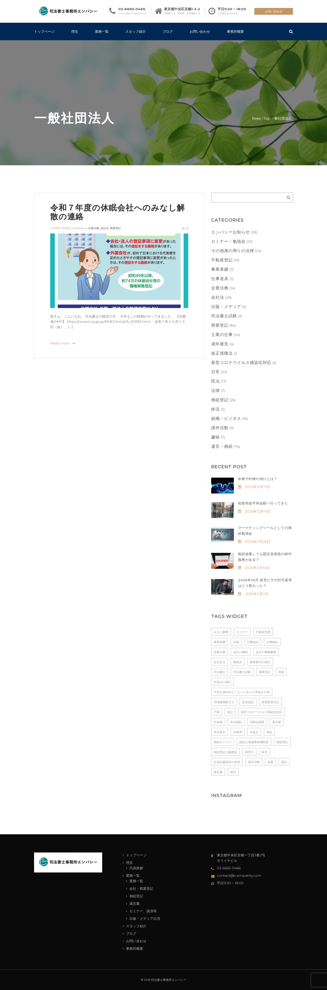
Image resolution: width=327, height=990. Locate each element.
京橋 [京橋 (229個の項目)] (236, 642)
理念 (74, 31)
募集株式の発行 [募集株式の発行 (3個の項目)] (260, 662)
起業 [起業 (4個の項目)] (270, 762)
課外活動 (219, 427)
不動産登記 (222, 260)
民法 (215, 381)
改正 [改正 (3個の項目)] (230, 712)
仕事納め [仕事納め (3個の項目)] (272, 642)
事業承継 (219, 269)
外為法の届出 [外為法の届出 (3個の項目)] (222, 682)
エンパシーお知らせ (230, 232)
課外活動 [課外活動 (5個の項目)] (254, 762)
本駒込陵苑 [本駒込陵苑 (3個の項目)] (257, 722)
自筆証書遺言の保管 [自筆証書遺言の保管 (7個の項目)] (227, 762)
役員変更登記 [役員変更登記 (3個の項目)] (270, 702)
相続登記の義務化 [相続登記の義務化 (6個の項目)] (225, 752)
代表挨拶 (136, 868)
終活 (215, 409)
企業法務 (93, 228)
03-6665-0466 (131, 9)
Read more (60, 343)
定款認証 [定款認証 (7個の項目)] (248, 702)
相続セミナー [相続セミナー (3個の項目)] (222, 742)
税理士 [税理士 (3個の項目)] (249, 752)
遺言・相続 (222, 446)
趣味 (215, 437)
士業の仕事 (222, 334)
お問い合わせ (273, 11)
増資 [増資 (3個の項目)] (281, 672)
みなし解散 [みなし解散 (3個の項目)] (221, 632)
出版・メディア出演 (144, 918)
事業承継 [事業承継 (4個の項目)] (219, 642)
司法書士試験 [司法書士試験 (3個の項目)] (242, 672)
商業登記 (115, 228)
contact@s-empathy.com (132, 13)
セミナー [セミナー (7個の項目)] (242, 632)
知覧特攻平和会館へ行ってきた (263, 503)
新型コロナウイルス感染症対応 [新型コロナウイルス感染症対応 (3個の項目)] (261, 712)
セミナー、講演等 (143, 911)
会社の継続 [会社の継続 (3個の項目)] (240, 652)
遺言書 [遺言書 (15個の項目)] (218, 772)
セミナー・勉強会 (228, 241)
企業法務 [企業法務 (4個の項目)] (219, 652)
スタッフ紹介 (135, 31)
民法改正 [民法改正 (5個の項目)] (219, 732)
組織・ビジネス (226, 418)
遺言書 (134, 903)
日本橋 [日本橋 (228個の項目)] (218, 722)
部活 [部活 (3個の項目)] (233, 772)
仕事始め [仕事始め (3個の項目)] (253, 642)
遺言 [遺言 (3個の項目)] (284, 762)
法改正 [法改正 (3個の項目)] (254, 732)
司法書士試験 (224, 315)
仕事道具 (219, 278)
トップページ (44, 31)
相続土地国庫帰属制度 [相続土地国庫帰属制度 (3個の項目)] (254, 742)
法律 (215, 390)
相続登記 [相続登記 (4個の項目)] (282, 742)
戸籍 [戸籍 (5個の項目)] (217, 712)
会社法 (104, 228)
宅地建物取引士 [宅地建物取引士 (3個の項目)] (224, 702)
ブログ (168, 31)
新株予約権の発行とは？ (257, 478)
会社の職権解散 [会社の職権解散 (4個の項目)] (266, 652)
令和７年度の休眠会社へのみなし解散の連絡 (117, 211)
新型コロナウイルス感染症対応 (241, 362)
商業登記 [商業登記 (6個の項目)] (264, 672)
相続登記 (219, 399)
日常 (215, 371)
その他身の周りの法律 (232, 250)
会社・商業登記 (141, 888)
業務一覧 (102, 31)
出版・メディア (226, 306)
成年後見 (219, 343)
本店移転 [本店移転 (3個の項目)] (236, 722)
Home (256, 118)
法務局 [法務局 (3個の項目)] (237, 732)
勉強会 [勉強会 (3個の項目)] (237, 662)
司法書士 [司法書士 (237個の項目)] (219, 672)
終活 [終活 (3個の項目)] (265, 752)
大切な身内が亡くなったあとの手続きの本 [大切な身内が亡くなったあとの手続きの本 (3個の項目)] (242, 692)
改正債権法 (222, 353)
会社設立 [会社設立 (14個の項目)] (219, 662)
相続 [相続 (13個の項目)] (269, 732)
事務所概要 (235, 31)
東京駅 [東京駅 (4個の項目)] (276, 722)
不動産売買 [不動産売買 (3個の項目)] (263, 632)
